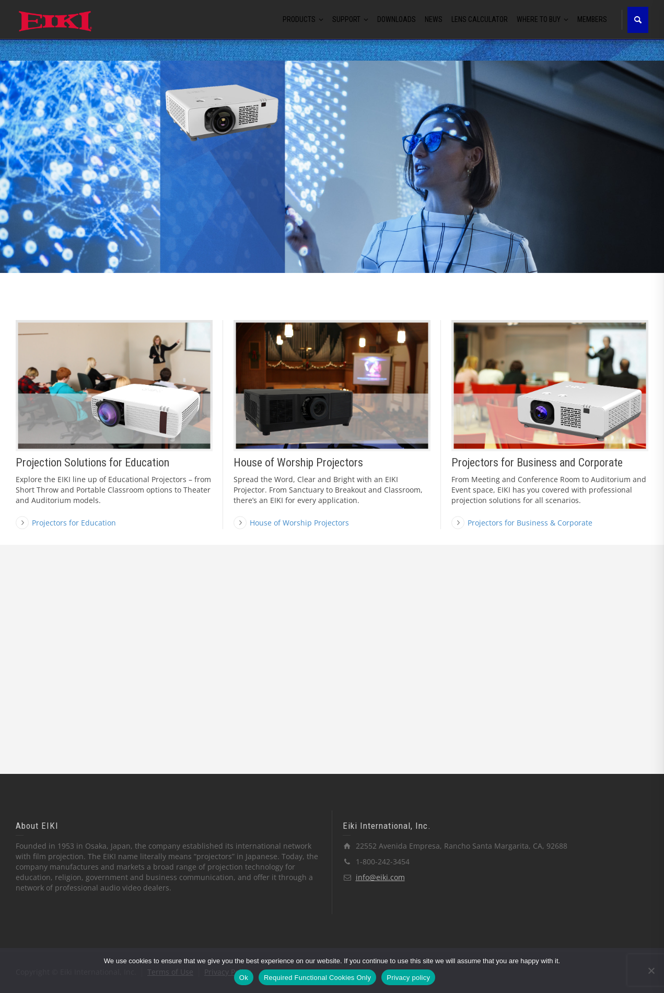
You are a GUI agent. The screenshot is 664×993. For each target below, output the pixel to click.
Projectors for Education (74, 523)
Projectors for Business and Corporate (537, 462)
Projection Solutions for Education (92, 462)
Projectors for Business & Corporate (530, 523)
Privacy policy (408, 977)
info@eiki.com (380, 877)
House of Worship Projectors (298, 462)
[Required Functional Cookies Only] (651, 970)
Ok (243, 977)
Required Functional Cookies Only (317, 977)
